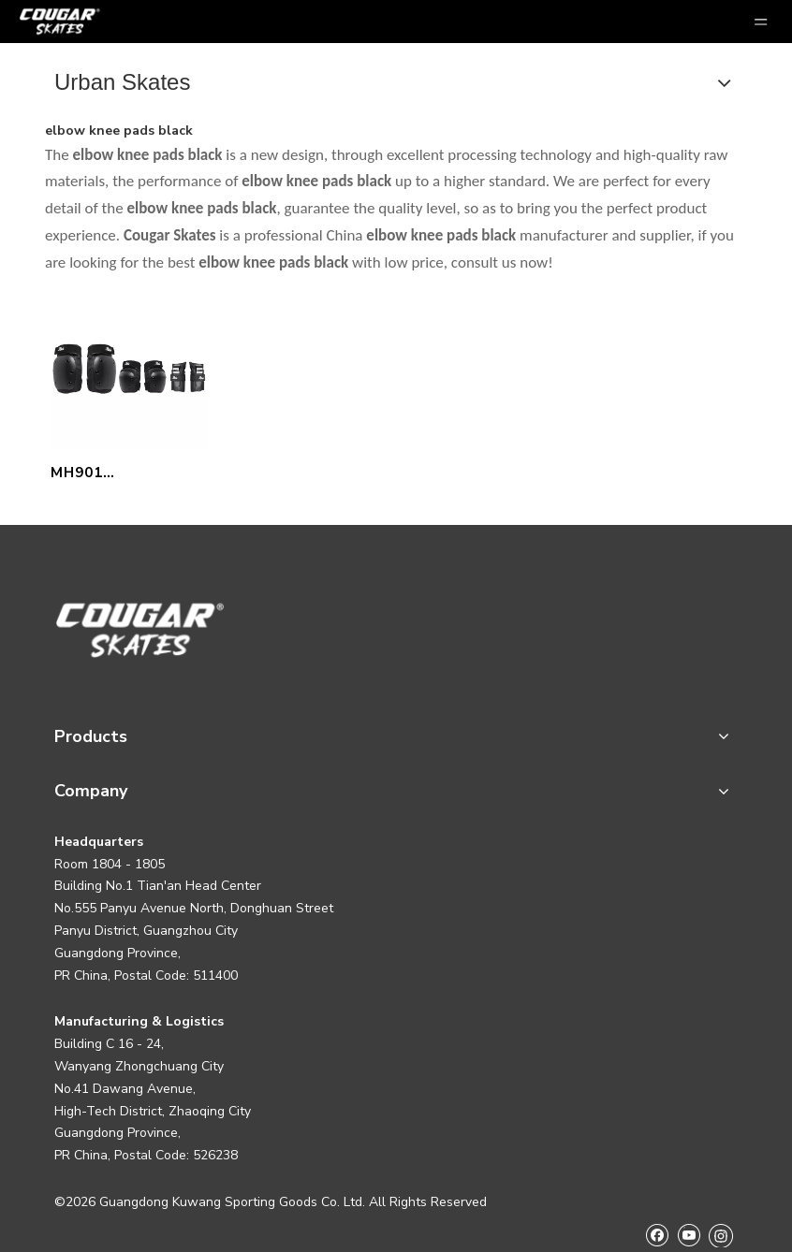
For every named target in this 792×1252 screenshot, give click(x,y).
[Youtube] (688, 1234)
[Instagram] (721, 1235)
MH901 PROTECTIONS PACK (107, 475)
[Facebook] (656, 1234)
